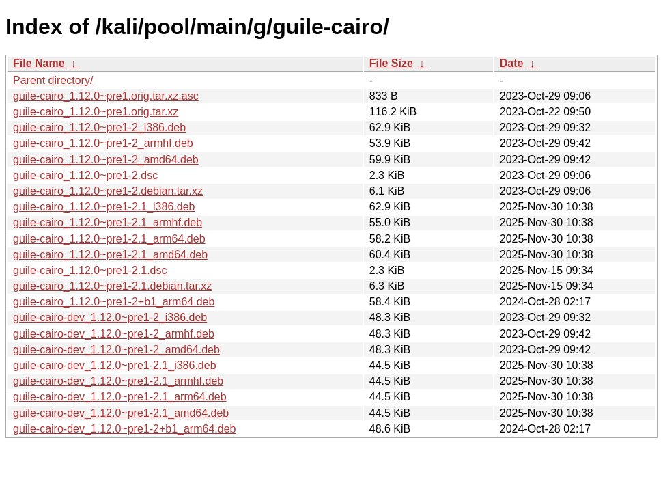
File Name (39, 63)
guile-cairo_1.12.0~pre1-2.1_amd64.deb (110, 254)
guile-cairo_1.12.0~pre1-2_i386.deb (99, 127)
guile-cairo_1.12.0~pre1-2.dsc (85, 175)
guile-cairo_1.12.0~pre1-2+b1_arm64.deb (113, 302)
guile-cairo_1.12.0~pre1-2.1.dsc (90, 270)
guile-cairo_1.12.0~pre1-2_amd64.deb (106, 159)
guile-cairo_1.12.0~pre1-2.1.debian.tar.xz (112, 286)
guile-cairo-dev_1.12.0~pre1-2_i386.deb (110, 317)
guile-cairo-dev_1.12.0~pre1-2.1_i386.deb (114, 365)
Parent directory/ (53, 80)
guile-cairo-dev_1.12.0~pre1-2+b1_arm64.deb (124, 429)
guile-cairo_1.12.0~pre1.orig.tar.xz (95, 112)
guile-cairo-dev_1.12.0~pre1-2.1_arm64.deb (120, 396)
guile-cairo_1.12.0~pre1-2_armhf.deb (103, 143)
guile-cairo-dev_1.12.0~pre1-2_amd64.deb (116, 349)
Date (512, 63)
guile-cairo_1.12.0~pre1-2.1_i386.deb (104, 207)
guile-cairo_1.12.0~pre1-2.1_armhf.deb (107, 222)
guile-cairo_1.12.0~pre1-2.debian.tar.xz (108, 191)
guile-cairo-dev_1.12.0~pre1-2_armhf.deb (113, 334)
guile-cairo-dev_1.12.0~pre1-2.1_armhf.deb (118, 381)
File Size (391, 63)
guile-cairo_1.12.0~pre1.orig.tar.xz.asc (106, 96)
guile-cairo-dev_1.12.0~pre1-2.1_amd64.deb (121, 413)
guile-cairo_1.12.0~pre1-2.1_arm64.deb (109, 239)
